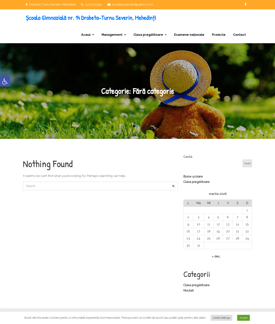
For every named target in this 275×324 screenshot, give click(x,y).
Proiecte (219, 35)
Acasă (86, 35)
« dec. (216, 256)
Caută (187, 157)
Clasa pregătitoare (148, 35)
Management (112, 35)
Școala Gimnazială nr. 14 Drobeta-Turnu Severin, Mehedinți (91, 18)
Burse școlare (193, 176)
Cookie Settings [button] (221, 317)
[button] (5, 81)
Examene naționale (189, 35)
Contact (239, 35)
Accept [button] (243, 317)
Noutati (188, 290)
